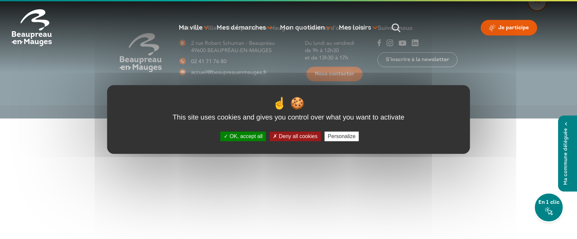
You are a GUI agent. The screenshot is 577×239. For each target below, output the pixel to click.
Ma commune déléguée (565, 153)
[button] (194, 28)
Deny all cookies (295, 136)
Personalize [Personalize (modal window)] (342, 136)
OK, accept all (243, 136)
